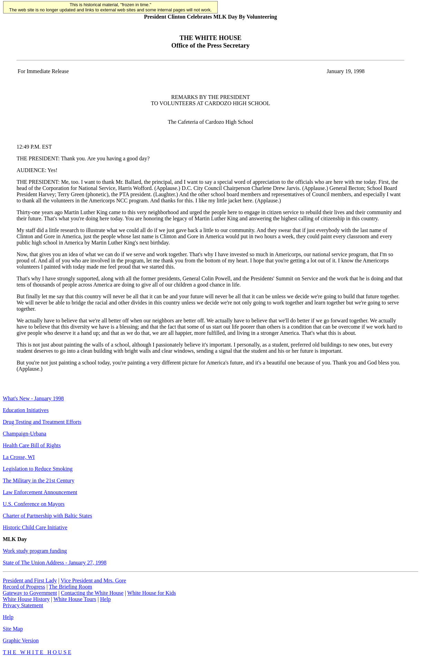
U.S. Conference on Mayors (34, 504)
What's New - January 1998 (33, 398)
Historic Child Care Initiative (35, 527)
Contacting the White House (92, 593)
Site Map (13, 629)
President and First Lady (30, 580)
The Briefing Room (70, 587)
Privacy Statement (23, 605)
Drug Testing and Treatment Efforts (42, 422)
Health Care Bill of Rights (32, 445)
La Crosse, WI (19, 457)
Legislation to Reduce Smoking (37, 469)
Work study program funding (35, 551)
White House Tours (74, 599)
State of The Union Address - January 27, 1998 (55, 562)
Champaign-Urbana (24, 434)
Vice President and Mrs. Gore (93, 580)
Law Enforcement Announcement (40, 492)
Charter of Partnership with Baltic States (47, 516)
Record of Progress (24, 587)
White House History (26, 599)
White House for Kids (151, 593)
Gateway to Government (30, 593)
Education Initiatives (26, 410)
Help (105, 599)
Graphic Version (21, 640)
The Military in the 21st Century (39, 480)
